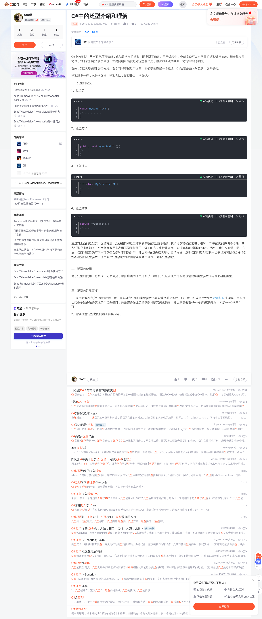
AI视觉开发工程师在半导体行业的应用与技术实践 (38, 232)
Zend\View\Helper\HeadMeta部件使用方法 (37, 113)
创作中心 (230, 4)
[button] (12, 64)
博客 (24, 4)
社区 (42, 4)
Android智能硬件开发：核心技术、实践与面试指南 (37, 223)
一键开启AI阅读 (38, 336)
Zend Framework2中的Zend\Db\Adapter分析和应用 (38, 97)
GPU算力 (73, 3)
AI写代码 (208, 101)
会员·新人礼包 (202, 4)
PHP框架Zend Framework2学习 (36, 105)
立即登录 (156, 34)
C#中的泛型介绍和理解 (32, 90)
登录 (182, 4)
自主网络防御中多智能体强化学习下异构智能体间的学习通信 (38, 251)
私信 (51, 45)
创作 (248, 4)
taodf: (17, 203)
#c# (87, 32)
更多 (87, 4)
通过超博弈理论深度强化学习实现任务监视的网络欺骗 (38, 242)
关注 (92, 379)
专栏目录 (240, 379)
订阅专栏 (236, 42)
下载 (33, 4)
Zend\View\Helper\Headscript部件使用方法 (37, 123)
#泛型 (94, 32)
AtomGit (55, 4)
